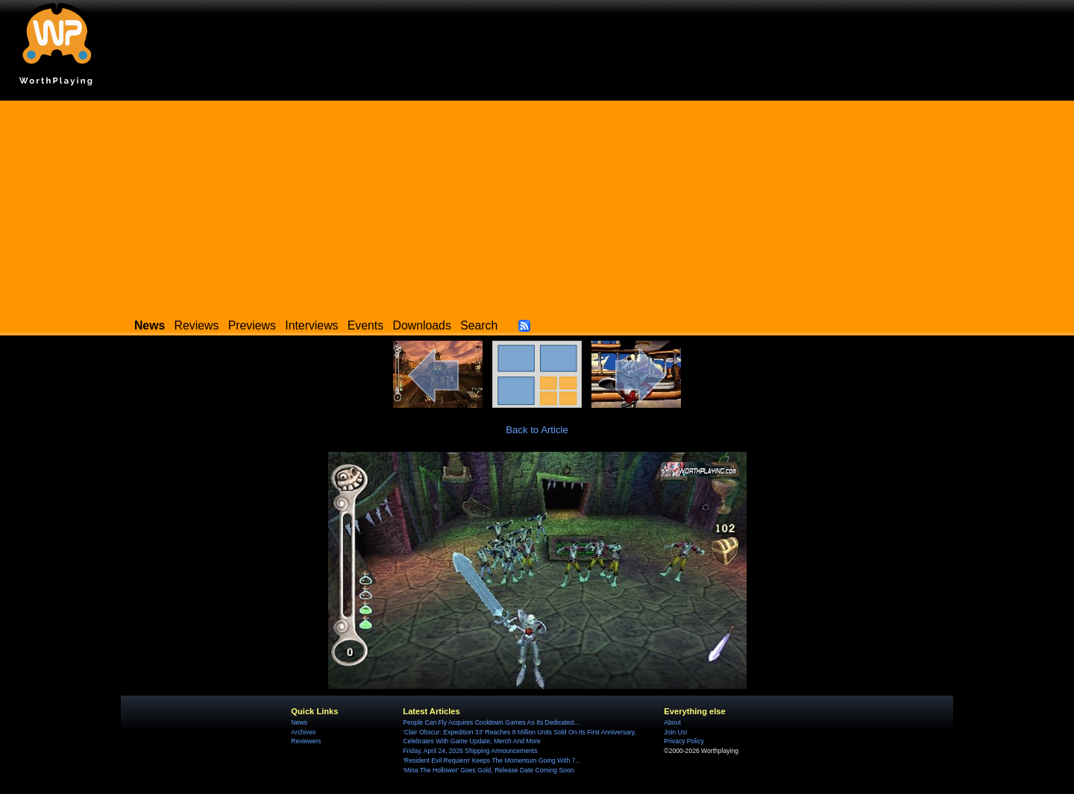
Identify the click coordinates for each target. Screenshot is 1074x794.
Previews (252, 325)
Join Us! (675, 732)
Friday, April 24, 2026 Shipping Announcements (470, 750)
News (299, 722)
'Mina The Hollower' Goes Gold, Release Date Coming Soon (488, 770)
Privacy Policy (683, 741)
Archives (303, 732)
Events (365, 325)
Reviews (197, 325)
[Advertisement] (537, 205)
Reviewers (306, 741)
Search (478, 325)
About (672, 722)
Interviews (311, 325)
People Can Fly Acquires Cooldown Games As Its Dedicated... (491, 722)
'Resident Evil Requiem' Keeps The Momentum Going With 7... (491, 760)
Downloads (422, 325)
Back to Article (537, 429)
